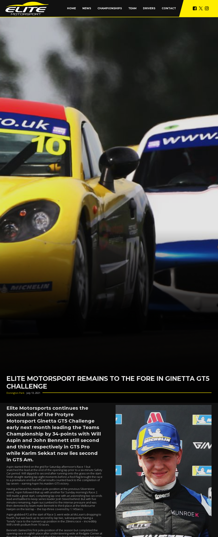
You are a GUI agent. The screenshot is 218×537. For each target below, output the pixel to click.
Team (132, 8)
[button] (109, 8)
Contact (169, 8)
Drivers (149, 8)
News (86, 8)
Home (71, 8)
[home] (27, 8)
